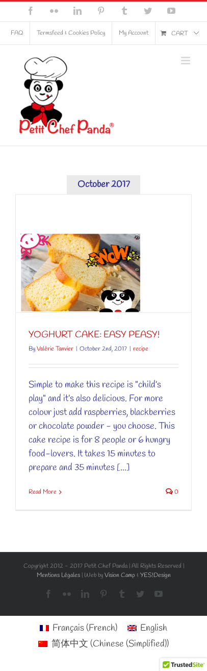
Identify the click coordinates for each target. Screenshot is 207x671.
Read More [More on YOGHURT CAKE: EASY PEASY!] (43, 492)
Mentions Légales (58, 575)
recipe (140, 349)
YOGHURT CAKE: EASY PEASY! (94, 335)
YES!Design (155, 575)
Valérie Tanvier (55, 349)
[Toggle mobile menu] (186, 60)
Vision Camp (120, 575)
